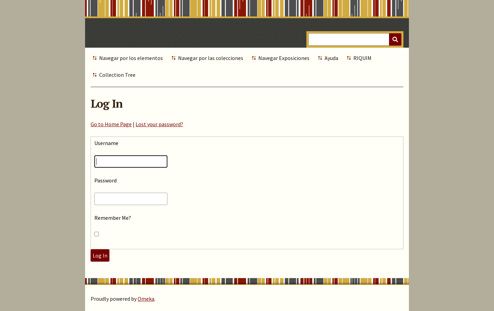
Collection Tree (117, 74)
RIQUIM (362, 58)
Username (106, 143)
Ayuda (331, 58)
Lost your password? (159, 124)
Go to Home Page (111, 124)
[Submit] (395, 39)
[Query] (354, 39)
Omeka (146, 298)
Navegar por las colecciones (210, 58)
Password (105, 180)
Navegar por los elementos (131, 58)
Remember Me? (112, 217)
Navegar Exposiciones (283, 58)
